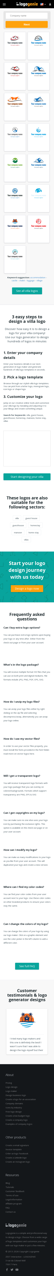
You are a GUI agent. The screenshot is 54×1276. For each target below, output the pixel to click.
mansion (18, 532)
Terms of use (12, 1195)
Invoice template (14, 1149)
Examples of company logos (19, 1124)
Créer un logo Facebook (17, 1153)
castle (14, 280)
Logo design (11, 1087)
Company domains (14, 1103)
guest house (31, 518)
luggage (31, 280)
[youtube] (17, 1270)
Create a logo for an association (21, 1099)
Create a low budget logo (18, 1115)
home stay (34, 532)
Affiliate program (14, 1203)
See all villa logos (27, 291)
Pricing (9, 1082)
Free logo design (14, 1111)
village (39, 280)
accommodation (37, 277)
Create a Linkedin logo (16, 1157)
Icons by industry (14, 1107)
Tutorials (10, 1187)
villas (26, 539)
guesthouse (18, 525)
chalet (22, 280)
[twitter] (12, 1270)
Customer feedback (15, 1191)
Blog (8, 1183)
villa (17, 518)
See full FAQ (27, 966)
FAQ (8, 1207)
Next (27, 24)
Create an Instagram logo (18, 1161)
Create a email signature (17, 1145)
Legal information (14, 1199)
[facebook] (7, 1270)
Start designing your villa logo (27, 477)
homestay (35, 525)
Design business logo (16, 1095)
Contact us (11, 1211)
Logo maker (11, 1091)
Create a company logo (17, 1119)
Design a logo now (27, 588)
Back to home (27, 4)
